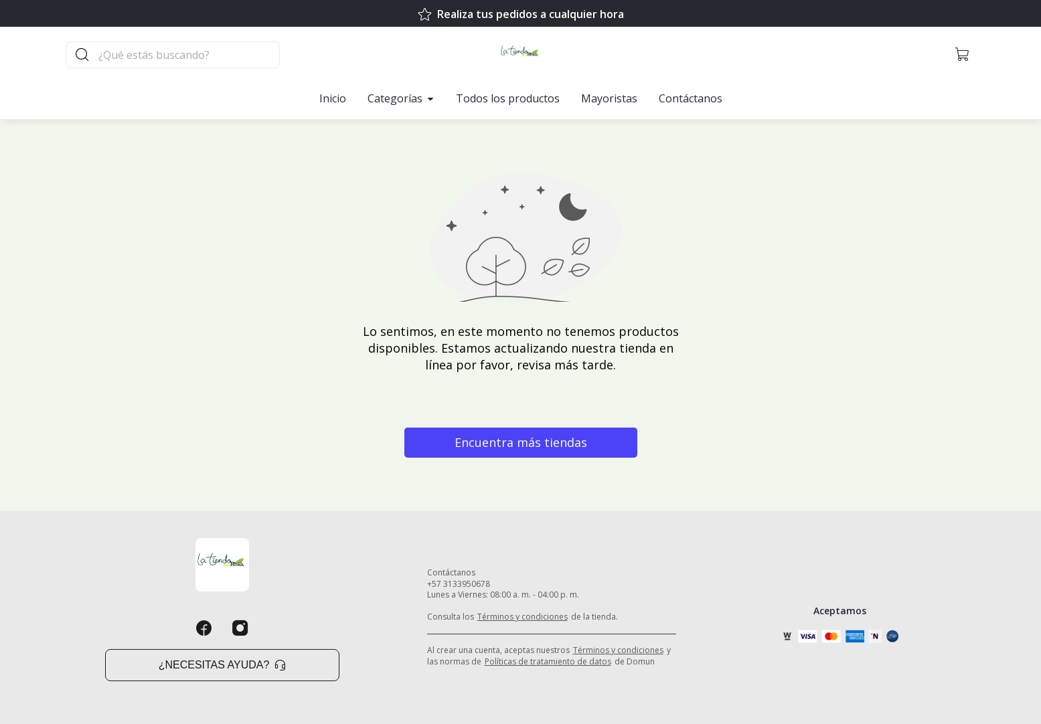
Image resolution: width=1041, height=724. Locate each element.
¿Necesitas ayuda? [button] (222, 664)
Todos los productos (508, 98)
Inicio (332, 98)
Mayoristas (609, 98)
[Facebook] (204, 628)
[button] (962, 54)
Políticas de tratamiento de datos (548, 661)
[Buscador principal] (188, 55)
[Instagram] (240, 628)
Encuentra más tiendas (521, 442)
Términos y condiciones (522, 616)
